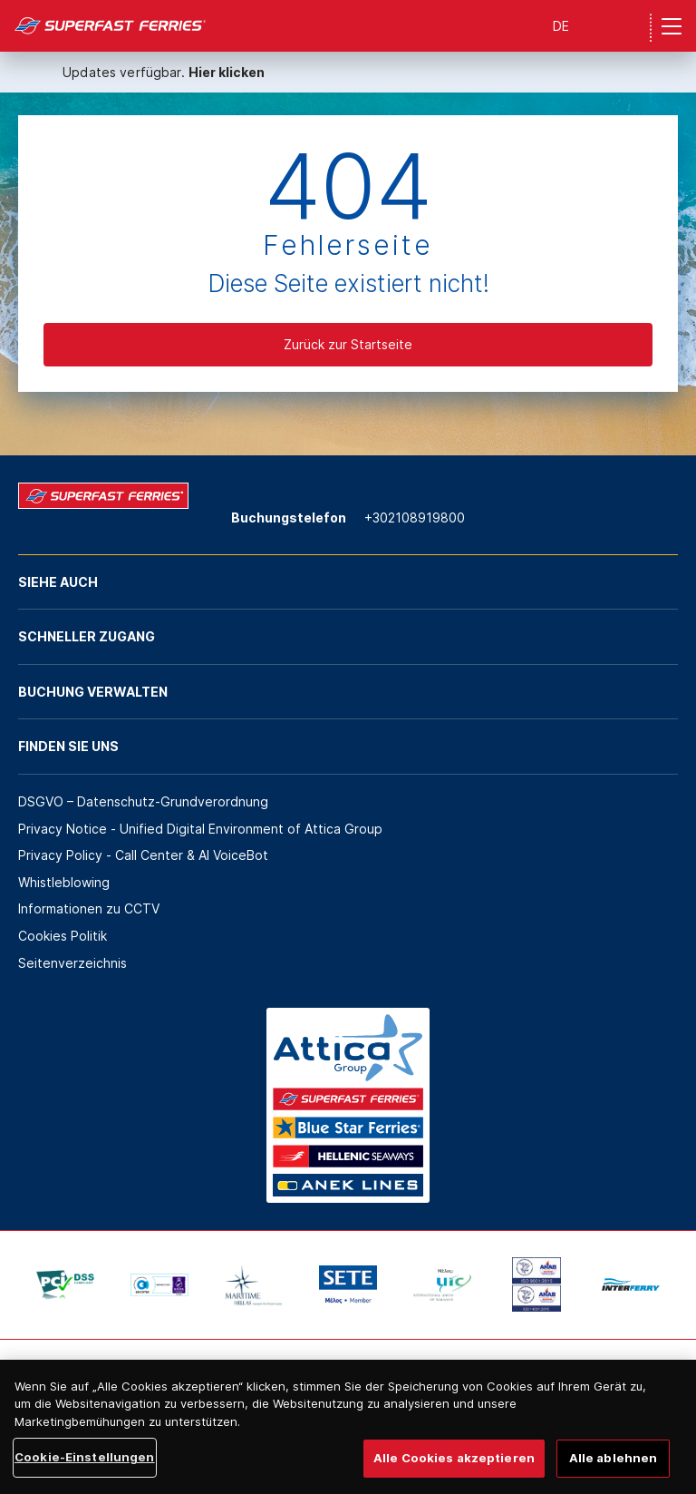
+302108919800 (414, 517)
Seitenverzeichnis (72, 963)
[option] (65, 1284)
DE (561, 26)
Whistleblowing (64, 882)
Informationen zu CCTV (89, 908)
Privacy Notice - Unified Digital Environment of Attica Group (200, 828)
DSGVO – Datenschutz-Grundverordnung (143, 801)
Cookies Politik (62, 935)
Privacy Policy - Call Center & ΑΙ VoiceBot (143, 855)
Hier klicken (226, 72)
